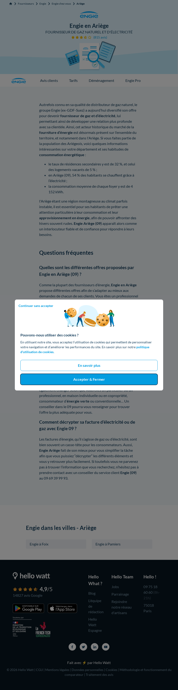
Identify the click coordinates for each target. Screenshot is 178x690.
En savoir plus (89, 365)
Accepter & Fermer (89, 379)
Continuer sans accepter (36, 306)
